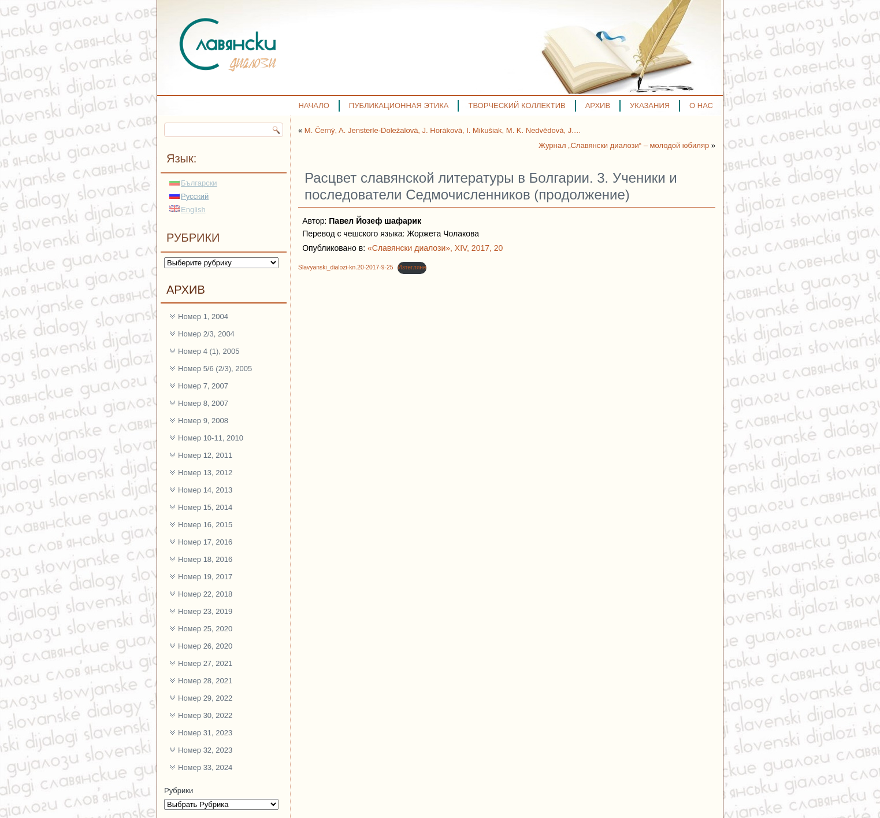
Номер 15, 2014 (205, 507)
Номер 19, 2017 (205, 576)
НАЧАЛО (313, 105)
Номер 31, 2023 (205, 732)
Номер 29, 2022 (205, 698)
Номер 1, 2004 (203, 316)
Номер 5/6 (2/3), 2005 (215, 368)
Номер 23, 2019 (205, 611)
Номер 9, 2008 (203, 420)
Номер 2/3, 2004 (206, 334)
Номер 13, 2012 (205, 472)
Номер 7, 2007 (203, 386)
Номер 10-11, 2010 (210, 438)
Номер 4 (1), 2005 (209, 351)
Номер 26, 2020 (205, 646)
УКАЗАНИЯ (650, 105)
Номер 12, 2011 (205, 455)
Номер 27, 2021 (205, 663)
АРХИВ (597, 105)
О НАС (701, 105)
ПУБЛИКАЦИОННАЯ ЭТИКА (399, 105)
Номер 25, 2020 (205, 628)
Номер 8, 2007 (203, 403)
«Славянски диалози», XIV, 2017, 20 (435, 248)
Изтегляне (412, 267)
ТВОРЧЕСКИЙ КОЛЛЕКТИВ (516, 105)
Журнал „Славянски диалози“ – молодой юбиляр (624, 145)
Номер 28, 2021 (205, 680)
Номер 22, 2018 (205, 594)
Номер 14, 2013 (205, 490)
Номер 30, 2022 (205, 715)
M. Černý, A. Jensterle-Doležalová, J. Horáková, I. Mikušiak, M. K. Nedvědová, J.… (443, 130)
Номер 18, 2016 (205, 559)
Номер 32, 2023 (205, 750)
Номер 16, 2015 (205, 524)
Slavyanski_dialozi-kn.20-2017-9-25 (345, 267)
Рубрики (178, 790)
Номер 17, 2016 (205, 542)
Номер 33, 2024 (205, 767)
